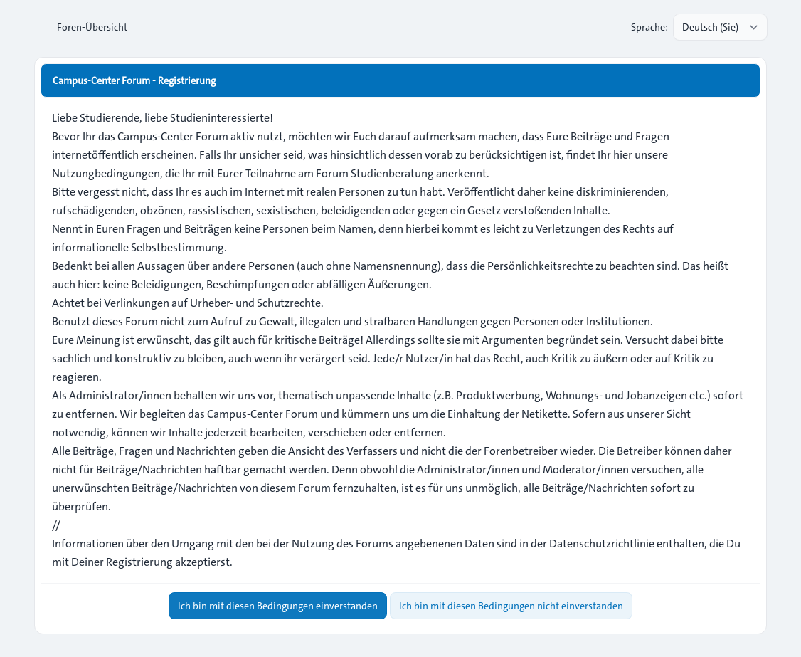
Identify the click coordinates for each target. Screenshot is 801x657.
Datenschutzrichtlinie (601, 543)
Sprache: (649, 27)
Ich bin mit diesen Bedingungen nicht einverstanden (511, 606)
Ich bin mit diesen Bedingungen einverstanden (278, 606)
